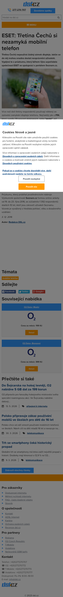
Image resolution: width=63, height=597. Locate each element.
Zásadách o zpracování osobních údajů (22, 156)
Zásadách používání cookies (17, 163)
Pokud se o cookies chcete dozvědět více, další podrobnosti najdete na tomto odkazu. (26, 172)
